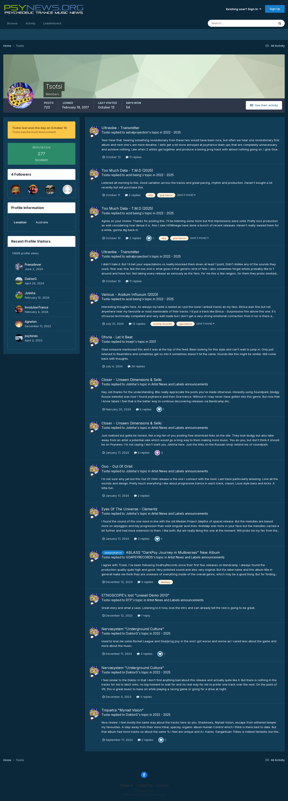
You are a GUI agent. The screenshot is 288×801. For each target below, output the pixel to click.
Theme (126, 785)
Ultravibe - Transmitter (120, 128)
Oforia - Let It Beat (116, 337)
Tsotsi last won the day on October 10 (39, 128)
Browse (12, 23)
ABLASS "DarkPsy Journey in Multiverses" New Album (173, 552)
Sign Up (275, 9)
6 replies (144, 409)
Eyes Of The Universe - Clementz (129, 509)
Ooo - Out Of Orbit (116, 466)
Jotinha (30, 293)
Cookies (163, 785)
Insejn (130, 341)
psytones (31, 336)
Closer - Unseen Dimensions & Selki (131, 379)
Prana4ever (33, 264)
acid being (133, 175)
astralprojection (137, 132)
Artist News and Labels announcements (179, 384)
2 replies (133, 195)
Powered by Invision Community (144, 794)
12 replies (137, 323)
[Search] (227, 23)
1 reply (144, 615)
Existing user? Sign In (243, 9)
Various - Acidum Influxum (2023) (129, 294)
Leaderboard (52, 23)
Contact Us (144, 785)
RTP (129, 600)
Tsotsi (105, 132)
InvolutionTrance (36, 307)
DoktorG (31, 279)
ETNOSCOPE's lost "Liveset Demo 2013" (135, 595)
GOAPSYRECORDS (139, 557)
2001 (152, 341)
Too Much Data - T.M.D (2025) (127, 170)
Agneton (31, 321)
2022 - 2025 (172, 132)
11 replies (134, 157)
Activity (30, 23)
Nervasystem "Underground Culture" (132, 629)
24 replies (136, 366)
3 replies (142, 538)
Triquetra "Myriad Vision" (122, 710)
